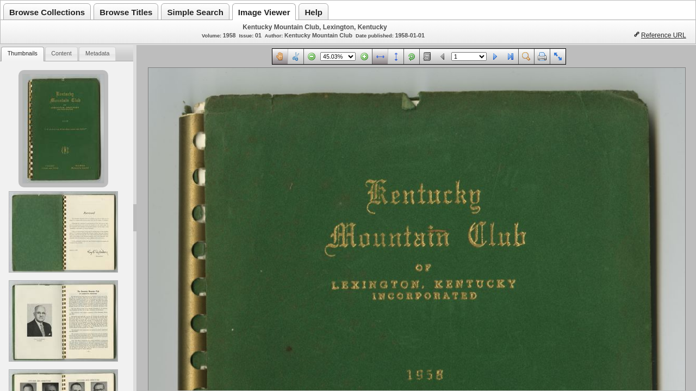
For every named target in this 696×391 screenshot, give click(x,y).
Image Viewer (264, 12)
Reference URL (663, 35)
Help (313, 12)
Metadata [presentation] (97, 53)
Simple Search (195, 12)
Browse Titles (126, 12)
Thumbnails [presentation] (23, 53)
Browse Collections (47, 12)
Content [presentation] (61, 53)
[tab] (22, 54)
